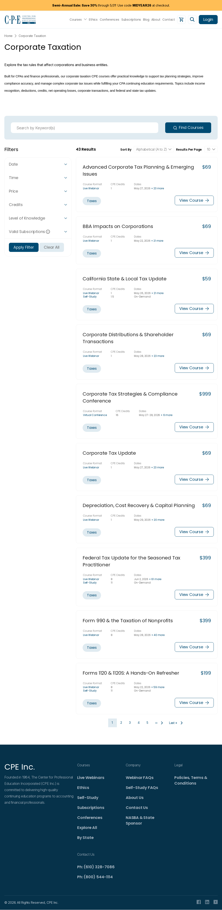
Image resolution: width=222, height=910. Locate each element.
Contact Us (137, 807)
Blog (146, 20)
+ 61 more (155, 579)
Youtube (216, 902)
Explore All (87, 827)
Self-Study (90, 296)
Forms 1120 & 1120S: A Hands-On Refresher (131, 673)
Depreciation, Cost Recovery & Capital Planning (139, 505)
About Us (134, 797)
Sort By (125, 149)
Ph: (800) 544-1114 (95, 877)
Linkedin (207, 902)
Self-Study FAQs (142, 787)
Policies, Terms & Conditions (190, 780)
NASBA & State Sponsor (140, 820)
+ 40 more (158, 635)
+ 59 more (157, 687)
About (155, 20)
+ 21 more (157, 241)
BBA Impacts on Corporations (118, 226)
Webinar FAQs (139, 777)
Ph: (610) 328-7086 (95, 867)
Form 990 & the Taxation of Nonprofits (128, 620)
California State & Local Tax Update (124, 278)
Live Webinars (90, 777)
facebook (199, 902)
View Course (194, 200)
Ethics (93, 20)
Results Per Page (189, 149)
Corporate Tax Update (109, 453)
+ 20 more (157, 520)
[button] (38, 164)
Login (208, 19)
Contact (168, 20)
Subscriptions (131, 20)
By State (85, 837)
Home (8, 36)
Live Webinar (91, 188)
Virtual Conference (95, 415)
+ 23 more (157, 188)
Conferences (109, 20)
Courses (76, 20)
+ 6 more (166, 415)
